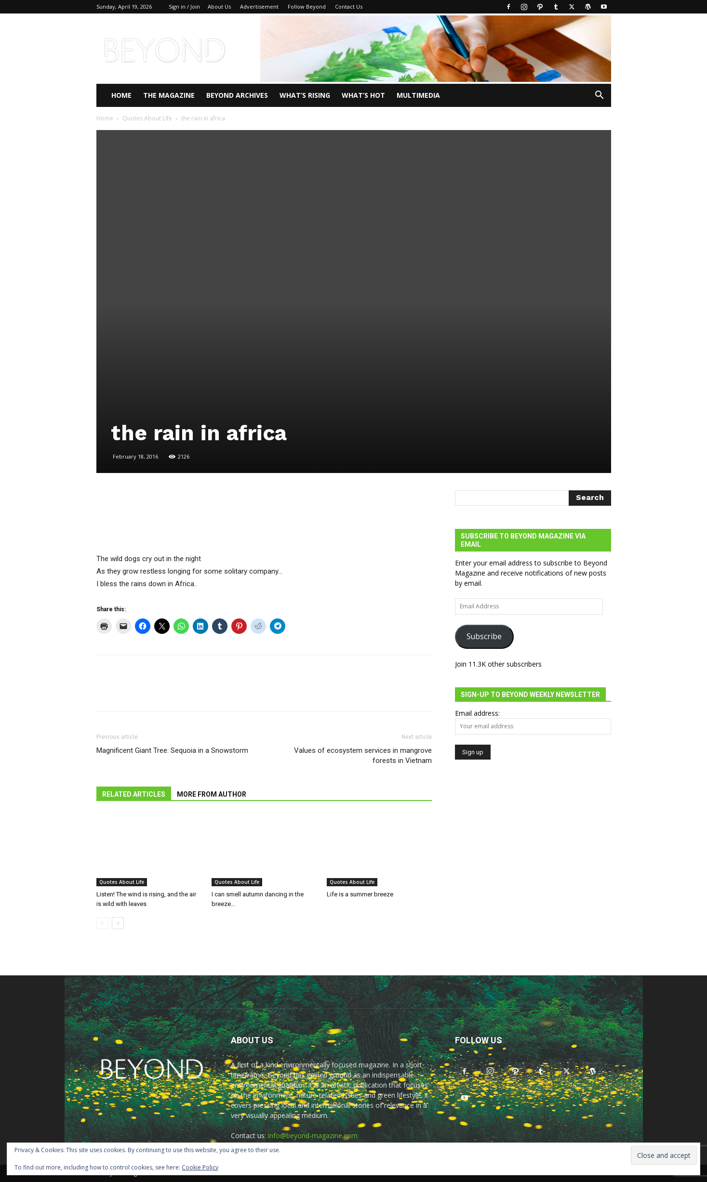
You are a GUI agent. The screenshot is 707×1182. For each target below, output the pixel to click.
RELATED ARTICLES (133, 794)
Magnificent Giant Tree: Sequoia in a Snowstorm (172, 750)
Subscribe (484, 636)
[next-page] (118, 923)
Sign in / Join (184, 6)
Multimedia (418, 95)
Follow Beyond (307, 6)
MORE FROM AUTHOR (211, 794)
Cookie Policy (200, 1167)
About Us (219, 6)
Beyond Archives (237, 95)
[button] (599, 96)
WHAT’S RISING (305, 95)
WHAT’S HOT (363, 95)
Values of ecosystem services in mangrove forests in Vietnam (363, 755)
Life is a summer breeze (360, 894)
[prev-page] (102, 923)
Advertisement (259, 6)
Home (121, 95)
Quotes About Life (147, 118)
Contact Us (348, 6)
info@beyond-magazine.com (313, 1135)
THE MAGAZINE (169, 95)
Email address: (477, 713)
